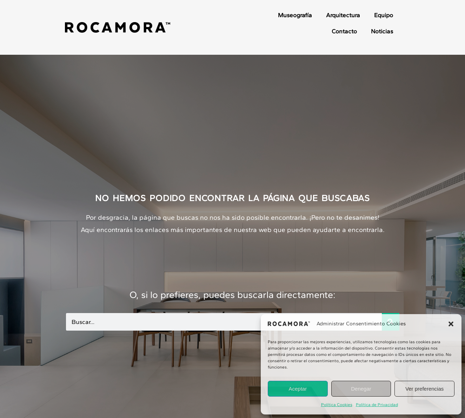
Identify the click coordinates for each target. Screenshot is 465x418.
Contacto (344, 31)
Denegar (361, 389)
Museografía (295, 15)
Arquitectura (343, 15)
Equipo (383, 15)
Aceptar (297, 389)
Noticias (382, 31)
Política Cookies (336, 404)
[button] (450, 323)
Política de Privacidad (377, 404)
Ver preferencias (424, 389)
